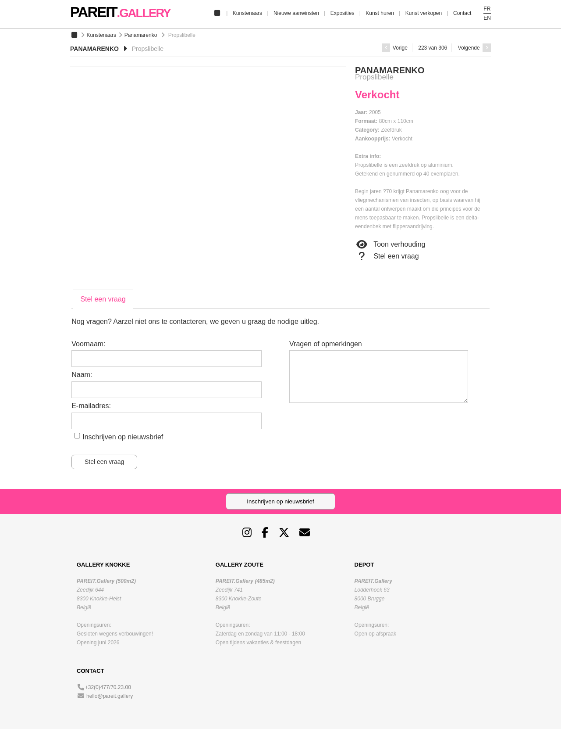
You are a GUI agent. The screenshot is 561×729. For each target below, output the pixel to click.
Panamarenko (140, 35)
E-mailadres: (91, 405)
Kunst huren (380, 13)
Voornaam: (88, 344)
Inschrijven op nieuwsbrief (122, 437)
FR (486, 9)
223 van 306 (432, 48)
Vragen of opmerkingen (325, 344)
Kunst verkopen (423, 13)
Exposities (342, 13)
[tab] (103, 299)
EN (487, 18)
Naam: (81, 374)
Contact (462, 13)
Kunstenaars (247, 13)
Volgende (474, 48)
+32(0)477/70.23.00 (108, 687)
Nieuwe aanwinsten (296, 13)
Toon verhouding (390, 244)
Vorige (395, 48)
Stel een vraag (387, 256)
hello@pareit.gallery (109, 696)
